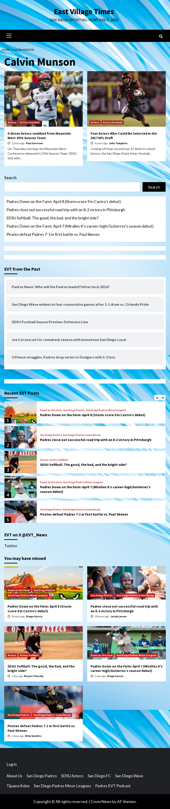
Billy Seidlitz (33, 736)
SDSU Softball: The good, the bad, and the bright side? (52, 217)
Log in (11, 764)
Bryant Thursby (33, 676)
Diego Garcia (34, 616)
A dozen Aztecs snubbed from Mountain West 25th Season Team (39, 135)
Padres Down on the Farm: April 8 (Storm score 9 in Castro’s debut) (63, 201)
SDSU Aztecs (72, 775)
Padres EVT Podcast (113, 785)
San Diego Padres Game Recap (81, 435)
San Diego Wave (129, 775)
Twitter (10, 545)
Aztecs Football (29, 122)
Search (10, 177)
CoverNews (101, 801)
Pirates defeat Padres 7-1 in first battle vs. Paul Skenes (53, 234)
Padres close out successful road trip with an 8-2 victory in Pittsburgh (65, 209)
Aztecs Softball (59, 460)
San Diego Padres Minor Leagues (106, 410)
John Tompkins (118, 143)
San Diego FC (99, 775)
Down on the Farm (51, 410)
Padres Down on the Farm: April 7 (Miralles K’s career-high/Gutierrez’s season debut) (80, 226)
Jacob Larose (118, 616)
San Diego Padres (74, 410)
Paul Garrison (34, 143)
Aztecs (12, 122)
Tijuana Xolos (18, 785)
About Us (14, 775)
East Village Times (84, 11)
